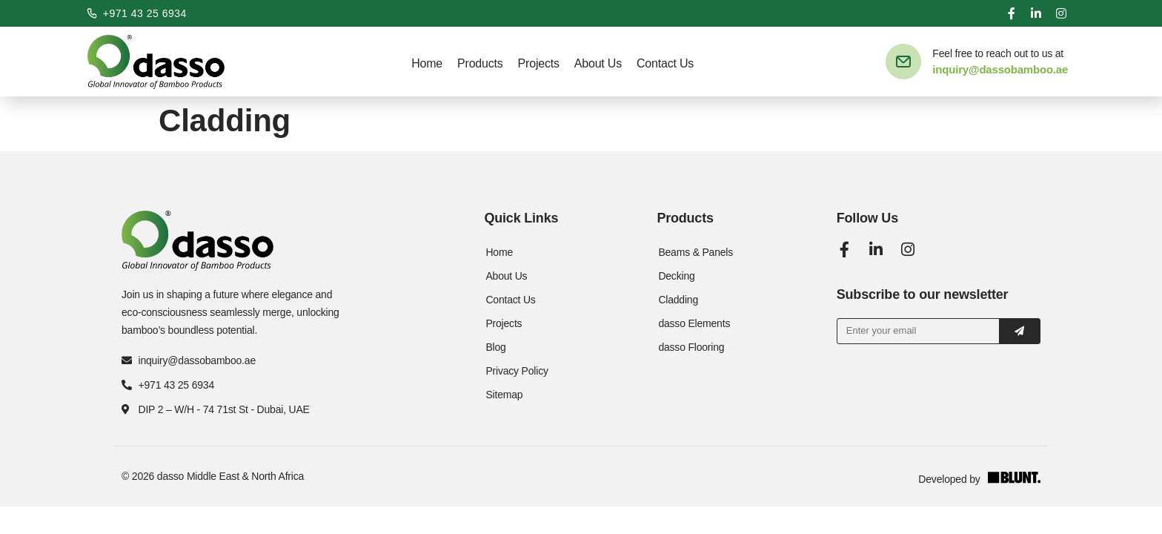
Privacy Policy (516, 371)
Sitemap (503, 394)
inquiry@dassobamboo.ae (1000, 69)
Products (480, 63)
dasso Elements (694, 323)
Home (426, 63)
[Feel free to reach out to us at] (903, 61)
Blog (495, 347)
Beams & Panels (695, 252)
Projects (539, 63)
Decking (676, 276)
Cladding (678, 300)
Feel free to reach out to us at (997, 53)
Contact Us (665, 63)
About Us (598, 63)
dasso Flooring (691, 347)
